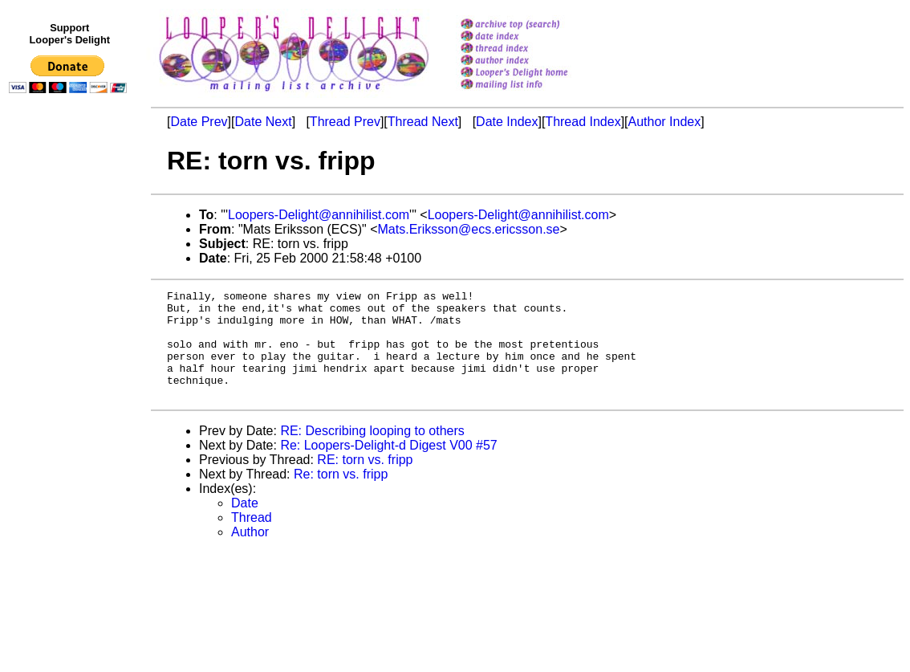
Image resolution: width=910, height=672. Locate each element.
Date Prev (198, 121)
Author (250, 553)
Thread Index (582, 121)
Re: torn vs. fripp (341, 496)
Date (244, 524)
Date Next (262, 121)
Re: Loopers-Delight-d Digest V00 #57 (388, 467)
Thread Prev (345, 121)
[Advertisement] (70, 431)
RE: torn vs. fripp (364, 481)
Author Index (664, 121)
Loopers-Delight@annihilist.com (318, 215)
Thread (251, 539)
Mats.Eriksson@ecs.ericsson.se (469, 229)
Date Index (507, 121)
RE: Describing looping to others (372, 452)
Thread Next (423, 121)
